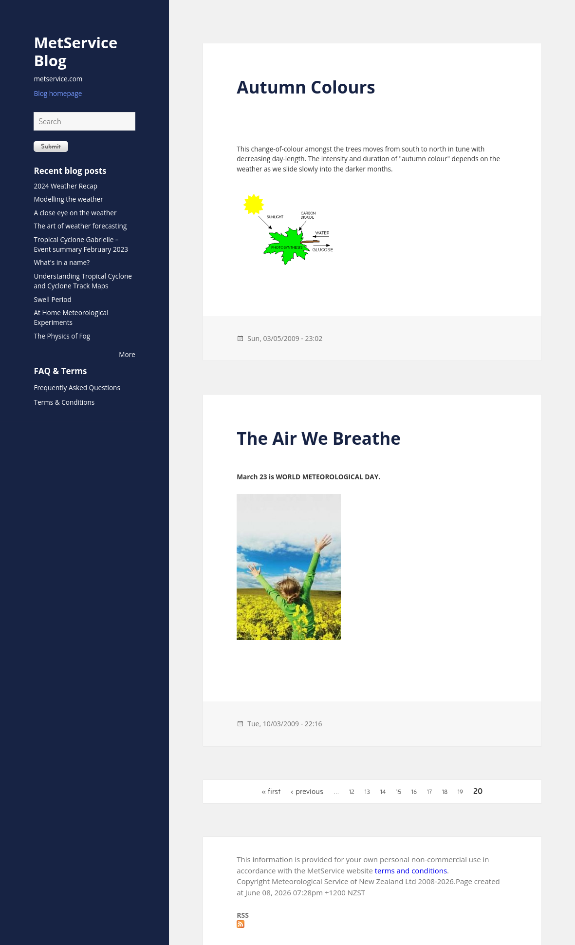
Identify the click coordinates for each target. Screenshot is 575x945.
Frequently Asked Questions (77, 387)
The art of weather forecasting (80, 225)
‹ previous (307, 791)
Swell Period (52, 299)
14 (383, 792)
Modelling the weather (68, 199)
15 (398, 792)
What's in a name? (62, 262)
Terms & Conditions (64, 402)
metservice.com (58, 78)
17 (429, 792)
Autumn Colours (306, 87)
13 (367, 792)
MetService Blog (75, 51)
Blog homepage (58, 93)
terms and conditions (411, 870)
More (127, 354)
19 (460, 792)
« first (270, 791)
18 (444, 792)
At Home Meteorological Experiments (71, 317)
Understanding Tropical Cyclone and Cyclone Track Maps (82, 280)
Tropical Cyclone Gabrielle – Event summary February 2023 (81, 244)
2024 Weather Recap (65, 185)
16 (414, 792)
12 (351, 792)
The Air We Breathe (319, 438)
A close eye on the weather (75, 212)
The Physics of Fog (62, 335)
